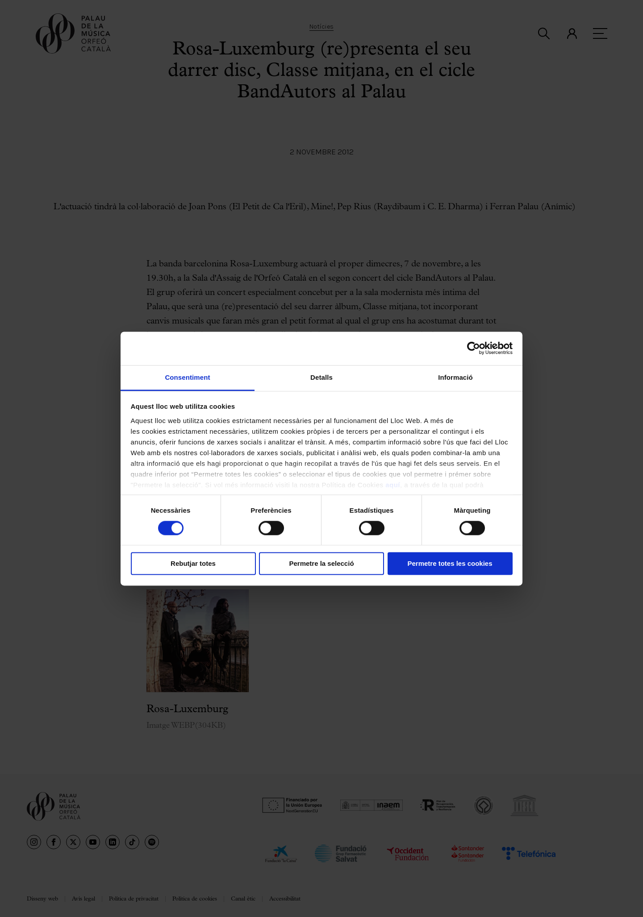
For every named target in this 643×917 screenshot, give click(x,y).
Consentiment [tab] (187, 377)
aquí (392, 485)
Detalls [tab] (321, 377)
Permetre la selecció (321, 564)
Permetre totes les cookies (449, 564)
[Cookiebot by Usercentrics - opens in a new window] (473, 348)
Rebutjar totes (193, 564)
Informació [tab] (455, 377)
